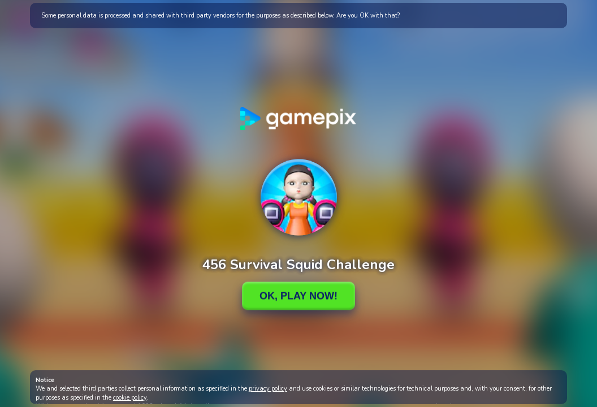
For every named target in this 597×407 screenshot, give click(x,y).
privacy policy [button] (268, 388)
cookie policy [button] (129, 397)
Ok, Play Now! (298, 295)
